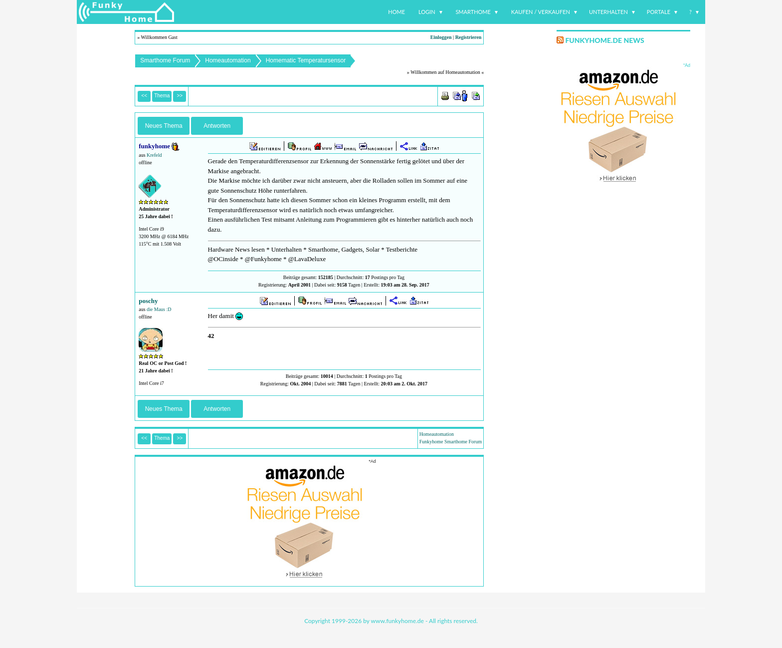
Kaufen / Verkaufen (540, 11)
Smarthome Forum (165, 60)
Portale (658, 11)
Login (426, 11)
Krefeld (154, 155)
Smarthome (473, 11)
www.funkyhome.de (397, 621)
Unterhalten (608, 11)
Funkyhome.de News (604, 40)
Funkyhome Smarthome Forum (450, 441)
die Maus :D (159, 309)
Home (396, 11)
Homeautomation (227, 60)
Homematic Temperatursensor (306, 60)
